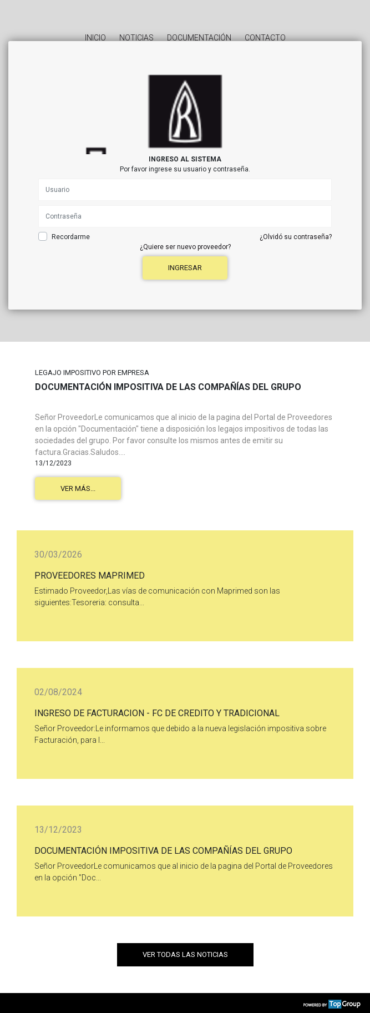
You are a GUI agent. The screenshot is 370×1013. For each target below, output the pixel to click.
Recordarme (71, 237)
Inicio (95, 37)
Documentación (199, 37)
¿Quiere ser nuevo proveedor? (185, 247)
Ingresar (185, 268)
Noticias (136, 37)
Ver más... (77, 488)
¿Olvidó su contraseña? (296, 237)
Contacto (265, 37)
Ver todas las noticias (185, 954)
